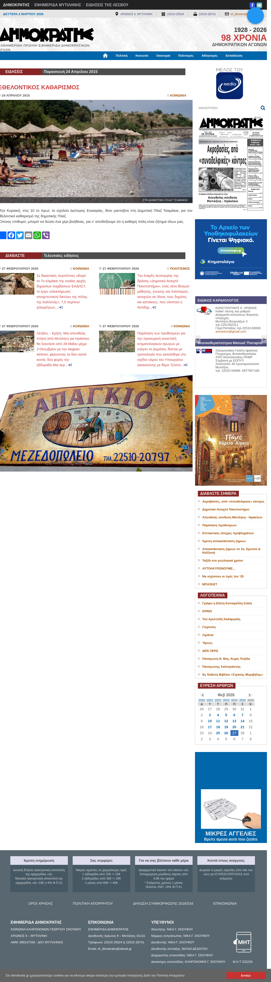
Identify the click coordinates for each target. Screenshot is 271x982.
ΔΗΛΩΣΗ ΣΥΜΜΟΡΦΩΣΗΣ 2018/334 (163, 903)
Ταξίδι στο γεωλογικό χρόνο (222, 560)
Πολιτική (122, 55)
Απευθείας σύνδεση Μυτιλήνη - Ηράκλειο (232, 517)
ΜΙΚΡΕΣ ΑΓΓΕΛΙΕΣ (231, 833)
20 (234, 727)
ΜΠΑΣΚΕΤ (209, 584)
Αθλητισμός (209, 55)
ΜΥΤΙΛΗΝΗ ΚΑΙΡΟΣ (231, 771)
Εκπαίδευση (234, 55)
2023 (226, 700)
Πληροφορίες (137, 64)
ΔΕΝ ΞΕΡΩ (210, 651)
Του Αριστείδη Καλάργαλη (221, 619)
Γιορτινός (209, 627)
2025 (242, 700)
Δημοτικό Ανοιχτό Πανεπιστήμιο (225, 509)
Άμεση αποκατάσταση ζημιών (224, 541)
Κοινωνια (178, 95)
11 (218, 721)
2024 (234, 700)
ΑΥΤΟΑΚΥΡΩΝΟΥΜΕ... (218, 568)
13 (234, 721)
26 (226, 733)
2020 (202, 700)
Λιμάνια (207, 635)
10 (210, 721)
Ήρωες (207, 643)
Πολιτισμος (180, 268)
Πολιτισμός (186, 55)
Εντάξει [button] (246, 975)
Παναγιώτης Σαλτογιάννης (221, 666)
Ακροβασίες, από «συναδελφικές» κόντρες (233, 501)
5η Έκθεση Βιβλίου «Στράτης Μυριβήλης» (232, 674)
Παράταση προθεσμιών (219, 525)
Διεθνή (115, 64)
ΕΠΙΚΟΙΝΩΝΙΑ (224, 903)
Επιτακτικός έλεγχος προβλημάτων (228, 533)
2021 (210, 700)
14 (242, 721)
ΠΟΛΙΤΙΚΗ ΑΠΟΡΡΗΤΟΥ (93, 903)
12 (226, 721)
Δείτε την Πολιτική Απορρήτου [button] (164, 975)
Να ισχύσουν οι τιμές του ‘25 (223, 576)
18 (218, 727)
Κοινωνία (142, 55)
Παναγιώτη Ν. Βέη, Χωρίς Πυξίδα (226, 659)
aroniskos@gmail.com (231, 331)
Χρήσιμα (97, 64)
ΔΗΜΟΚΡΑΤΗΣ (16, 5)
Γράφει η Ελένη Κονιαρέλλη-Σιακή (227, 603)
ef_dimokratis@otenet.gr (246, 14)
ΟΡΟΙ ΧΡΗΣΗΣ (40, 903)
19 (226, 727)
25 (218, 733)
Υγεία (79, 64)
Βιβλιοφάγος (59, 64)
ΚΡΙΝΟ (207, 611)
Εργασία (36, 64)
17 (210, 727)
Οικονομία (163, 55)
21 (242, 727)
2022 (218, 700)
